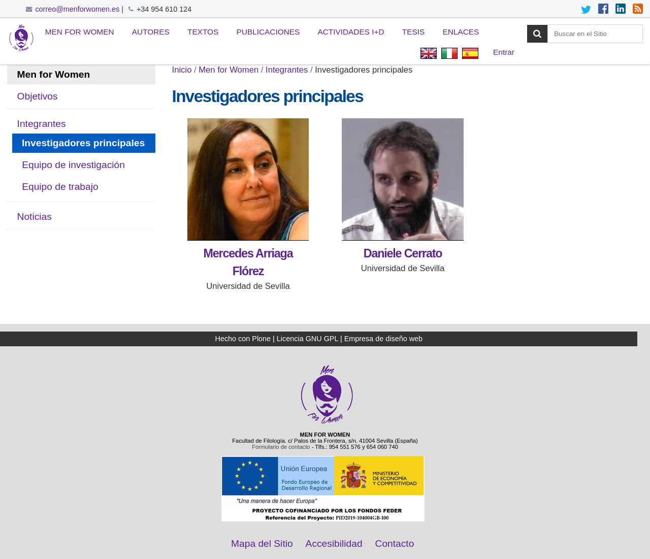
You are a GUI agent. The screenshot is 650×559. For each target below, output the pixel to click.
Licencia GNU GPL (307, 339)
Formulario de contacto (281, 447)
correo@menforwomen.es (77, 9)
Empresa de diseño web (383, 339)
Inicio (182, 70)
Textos (202, 31)
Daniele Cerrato (403, 253)
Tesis (413, 31)
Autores (151, 31)
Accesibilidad (334, 543)
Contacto (394, 543)
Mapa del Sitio (262, 543)
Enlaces (461, 31)
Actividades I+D (351, 31)
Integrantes (287, 70)
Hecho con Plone (243, 339)
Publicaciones (268, 31)
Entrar (503, 52)
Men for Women (79, 31)
